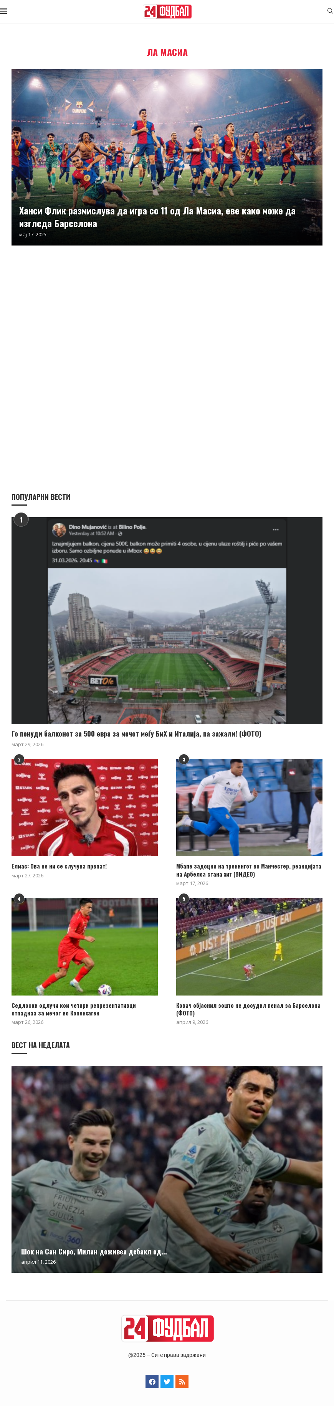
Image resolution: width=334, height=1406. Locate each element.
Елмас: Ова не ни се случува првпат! (57, 866)
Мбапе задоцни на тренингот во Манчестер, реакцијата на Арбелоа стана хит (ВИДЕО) (249, 869)
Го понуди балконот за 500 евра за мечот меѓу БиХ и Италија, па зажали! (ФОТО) (136, 733)
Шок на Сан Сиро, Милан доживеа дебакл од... (94, 1250)
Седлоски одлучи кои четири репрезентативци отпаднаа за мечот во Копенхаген (84, 1008)
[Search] (330, 11)
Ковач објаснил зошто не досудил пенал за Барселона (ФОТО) (244, 1008)
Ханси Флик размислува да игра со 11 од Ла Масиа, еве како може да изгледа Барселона (157, 216)
